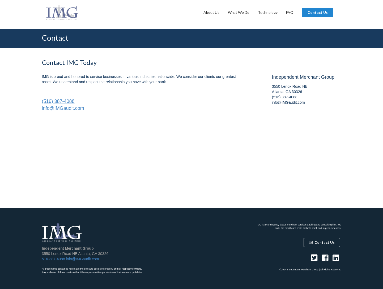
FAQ (289, 12)
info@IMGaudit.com (63, 108)
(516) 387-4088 (58, 101)
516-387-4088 (53, 259)
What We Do (238, 12)
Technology (268, 12)
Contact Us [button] (318, 12)
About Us (211, 12)
